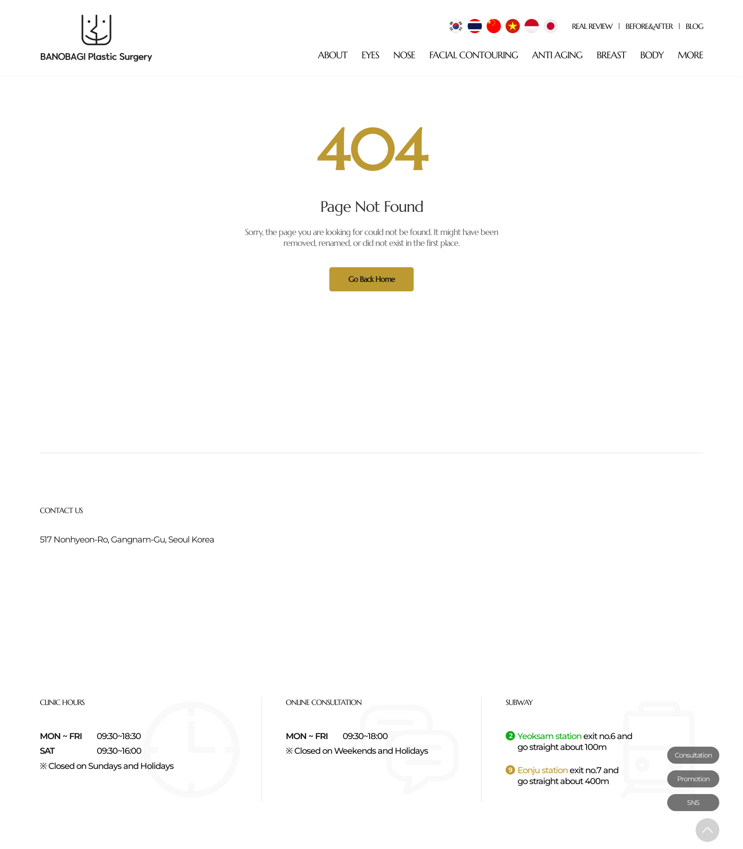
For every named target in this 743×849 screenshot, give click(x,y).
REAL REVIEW (592, 26)
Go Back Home (371, 279)
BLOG (694, 26)
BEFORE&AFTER (648, 26)
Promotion (693, 779)
